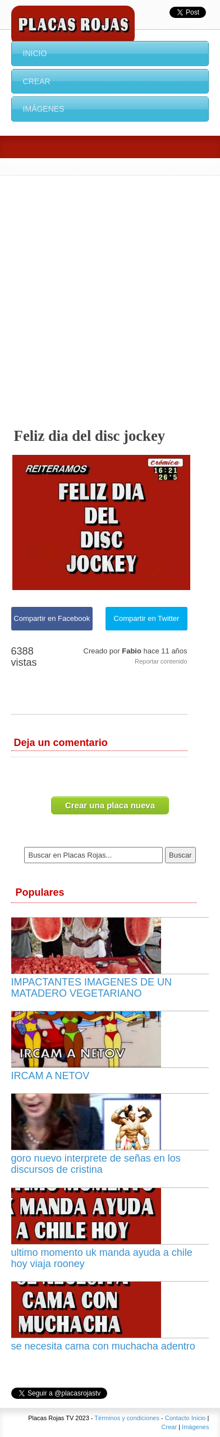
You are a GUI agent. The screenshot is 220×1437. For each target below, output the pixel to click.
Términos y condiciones (126, 1418)
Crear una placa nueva (110, 805)
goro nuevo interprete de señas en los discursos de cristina (96, 1164)
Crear (37, 81)
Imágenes (44, 108)
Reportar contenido (161, 661)
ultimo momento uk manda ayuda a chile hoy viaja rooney (101, 1258)
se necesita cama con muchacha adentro (103, 1346)
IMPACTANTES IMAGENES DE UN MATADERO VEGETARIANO (91, 988)
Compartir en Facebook (51, 618)
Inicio (35, 53)
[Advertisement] (110, 291)
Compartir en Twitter (147, 618)
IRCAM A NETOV (50, 1075)
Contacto (177, 1418)
